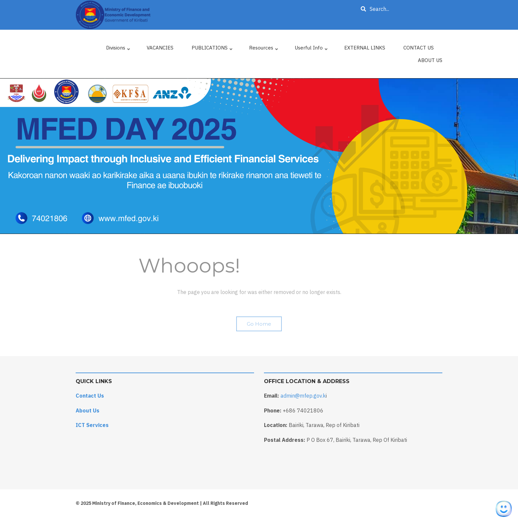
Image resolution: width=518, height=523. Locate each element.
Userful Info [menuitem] (311, 49)
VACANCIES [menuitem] (160, 48)
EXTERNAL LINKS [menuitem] (364, 48)
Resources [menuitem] (264, 49)
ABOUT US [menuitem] (430, 60)
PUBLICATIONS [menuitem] (212, 49)
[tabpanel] (259, 156)
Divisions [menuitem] (118, 49)
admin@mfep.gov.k (303, 395)
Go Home (259, 324)
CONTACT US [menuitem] (418, 48)
